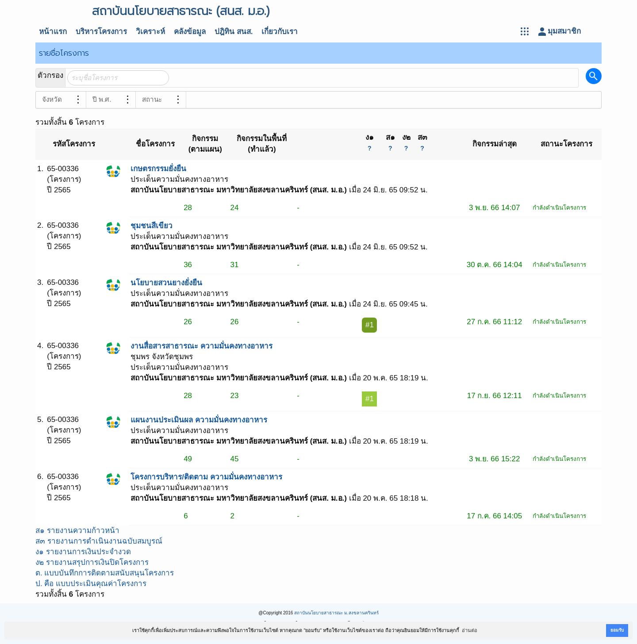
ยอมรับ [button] (617, 630)
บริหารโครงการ (101, 31)
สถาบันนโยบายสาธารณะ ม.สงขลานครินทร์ (336, 612)
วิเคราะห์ (150, 31)
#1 (369, 325)
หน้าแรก (53, 31)
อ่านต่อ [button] (469, 630)
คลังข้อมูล (190, 31)
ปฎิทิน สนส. (234, 31)
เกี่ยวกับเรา (279, 31)
